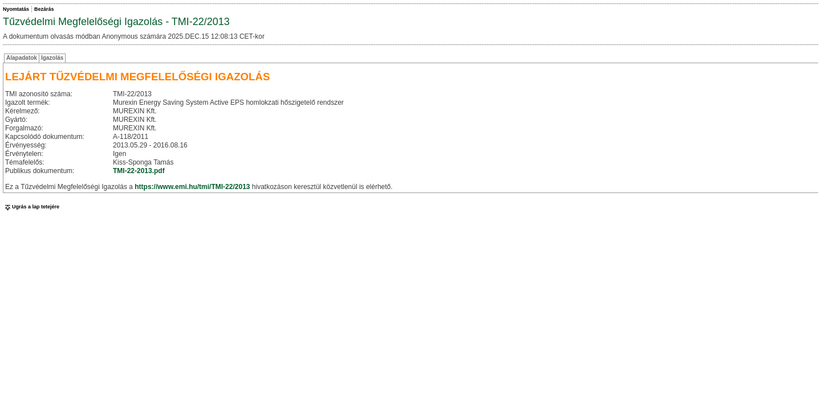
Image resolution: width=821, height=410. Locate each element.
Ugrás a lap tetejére (31, 207)
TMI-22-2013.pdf (139, 171)
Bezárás (44, 9)
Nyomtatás (16, 9)
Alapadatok (21, 58)
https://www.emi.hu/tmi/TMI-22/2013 (192, 187)
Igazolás (52, 58)
